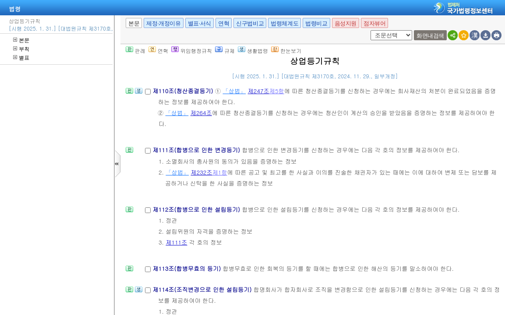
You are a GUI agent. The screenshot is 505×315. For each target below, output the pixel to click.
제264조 (201, 112)
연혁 (223, 23)
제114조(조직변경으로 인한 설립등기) (202, 289)
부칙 (21, 48)
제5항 (276, 91)
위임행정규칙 (191, 50)
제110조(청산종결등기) (183, 91)
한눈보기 (286, 50)
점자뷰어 (374, 23)
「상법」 (234, 91)
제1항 (219, 172)
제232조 (201, 172)
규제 (225, 50)
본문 (21, 40)
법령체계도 (284, 23)
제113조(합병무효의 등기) (187, 268)
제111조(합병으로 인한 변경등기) (197, 150)
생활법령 (253, 50)
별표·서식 (199, 23)
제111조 (176, 242)
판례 (135, 50)
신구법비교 (250, 23)
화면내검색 (430, 35)
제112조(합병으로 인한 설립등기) (197, 209)
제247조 (258, 91)
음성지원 (346, 23)
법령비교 (316, 23)
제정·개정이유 (163, 23)
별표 (21, 57)
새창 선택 (369, 30)
